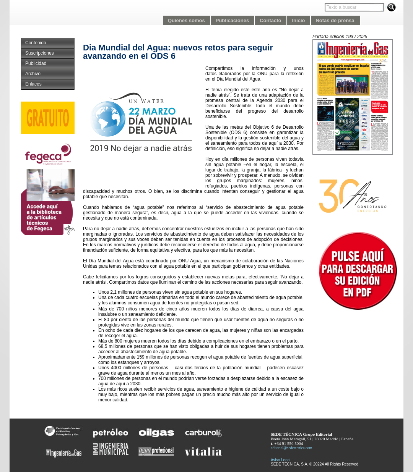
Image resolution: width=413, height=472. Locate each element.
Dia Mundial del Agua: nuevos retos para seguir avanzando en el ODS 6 (178, 52)
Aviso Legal (281, 460)
